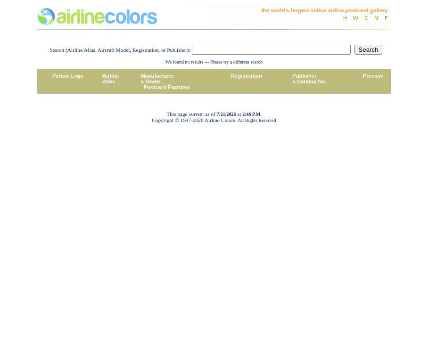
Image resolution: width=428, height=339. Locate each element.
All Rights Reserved (257, 120)
